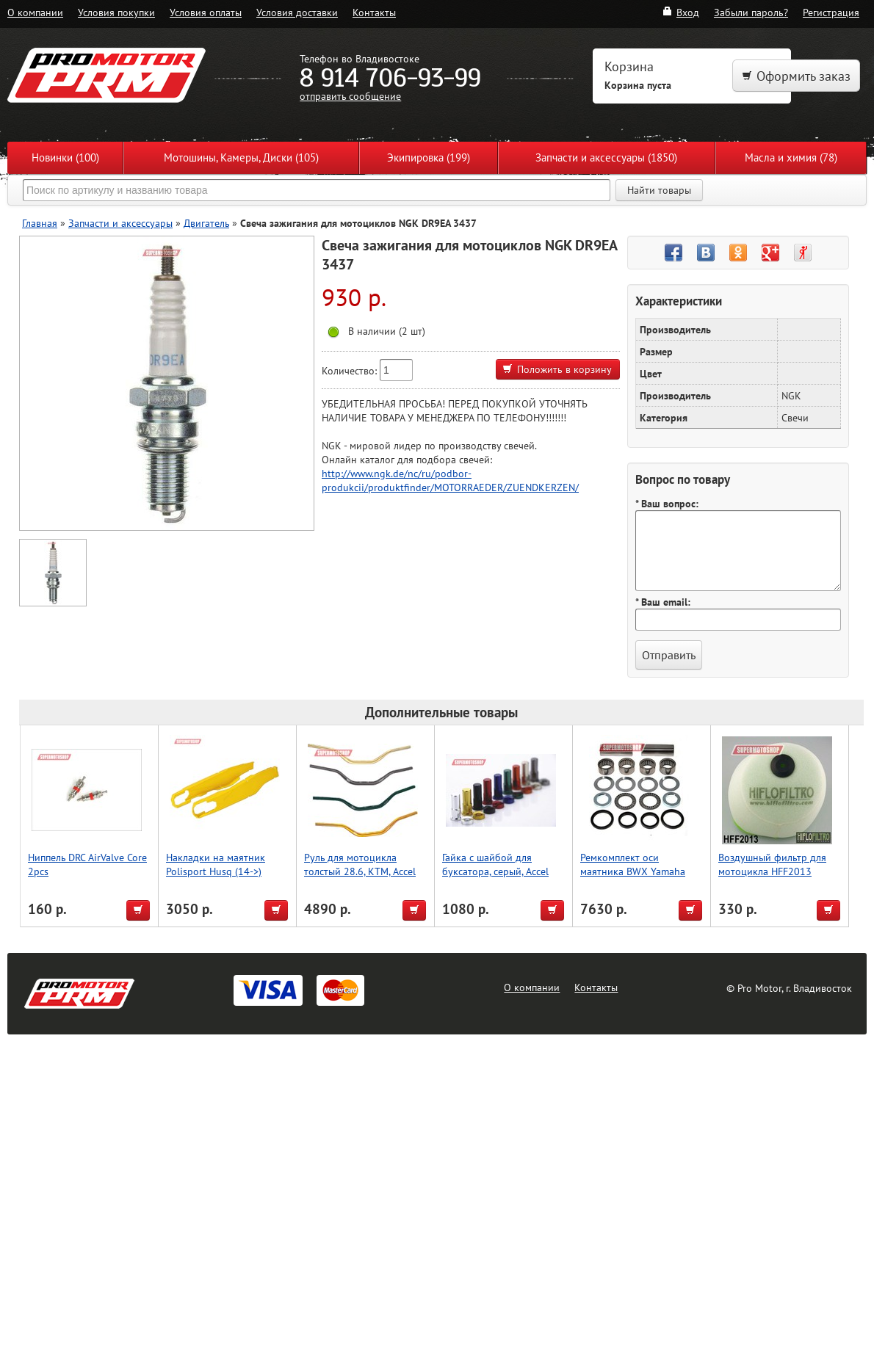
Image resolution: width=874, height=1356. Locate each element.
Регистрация (831, 12)
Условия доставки (297, 12)
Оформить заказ (796, 76)
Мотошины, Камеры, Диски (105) (241, 157)
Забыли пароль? (751, 12)
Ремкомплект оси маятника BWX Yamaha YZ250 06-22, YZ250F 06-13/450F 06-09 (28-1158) (638, 878)
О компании (35, 12)
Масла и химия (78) (791, 157)
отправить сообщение (350, 96)
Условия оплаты (206, 12)
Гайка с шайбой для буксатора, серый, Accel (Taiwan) (495, 871)
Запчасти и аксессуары (120, 223)
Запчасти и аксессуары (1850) (606, 157)
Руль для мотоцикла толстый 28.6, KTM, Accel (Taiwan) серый (360, 871)
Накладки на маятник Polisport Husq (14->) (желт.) (215, 871)
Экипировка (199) (428, 157)
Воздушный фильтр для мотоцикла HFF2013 (772, 864)
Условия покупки (116, 12)
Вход (680, 12)
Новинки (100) (65, 157)
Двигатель (206, 223)
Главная (39, 223)
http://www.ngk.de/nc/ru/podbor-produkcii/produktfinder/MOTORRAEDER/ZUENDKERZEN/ (450, 480)
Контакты (374, 12)
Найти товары (659, 190)
